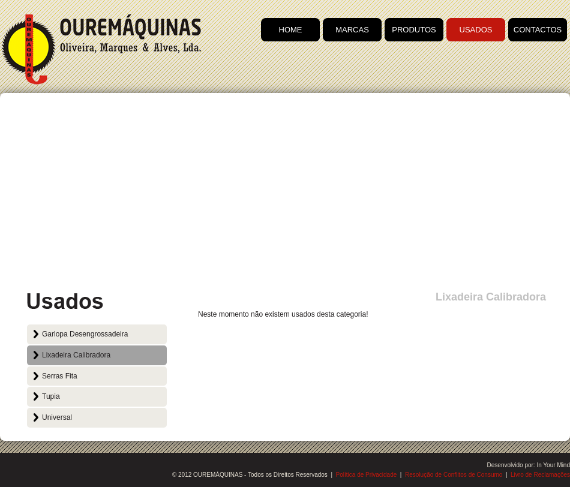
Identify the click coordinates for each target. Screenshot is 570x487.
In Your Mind (553, 465)
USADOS (476, 29)
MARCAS (352, 29)
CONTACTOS (538, 29)
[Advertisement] (285, 195)
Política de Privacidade (366, 474)
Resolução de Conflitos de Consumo (453, 474)
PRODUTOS (414, 29)
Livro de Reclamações (540, 474)
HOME (290, 29)
